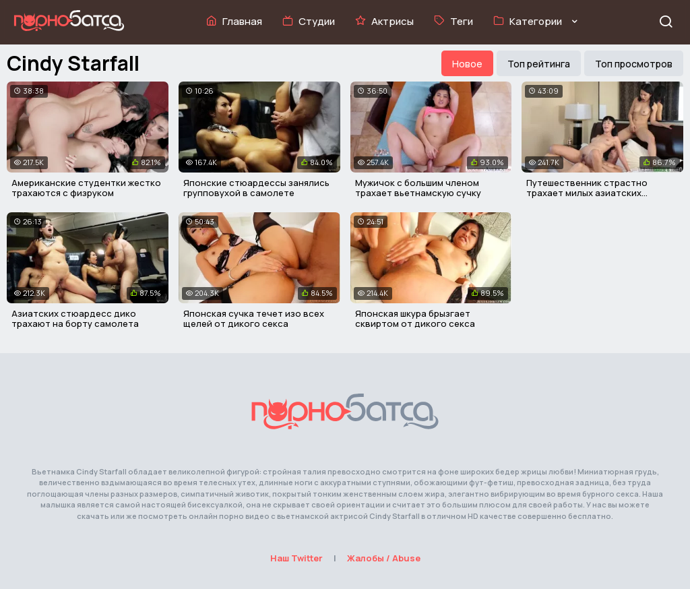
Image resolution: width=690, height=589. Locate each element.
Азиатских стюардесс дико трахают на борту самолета (75, 318)
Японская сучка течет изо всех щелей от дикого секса (253, 318)
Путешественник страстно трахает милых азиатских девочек (587, 193)
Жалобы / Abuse (383, 558)
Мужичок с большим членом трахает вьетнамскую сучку (418, 188)
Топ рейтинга (538, 63)
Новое (467, 63)
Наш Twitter (296, 558)
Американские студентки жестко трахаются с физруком (86, 188)
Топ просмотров (633, 63)
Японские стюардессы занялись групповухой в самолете (256, 188)
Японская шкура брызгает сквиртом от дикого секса (415, 318)
